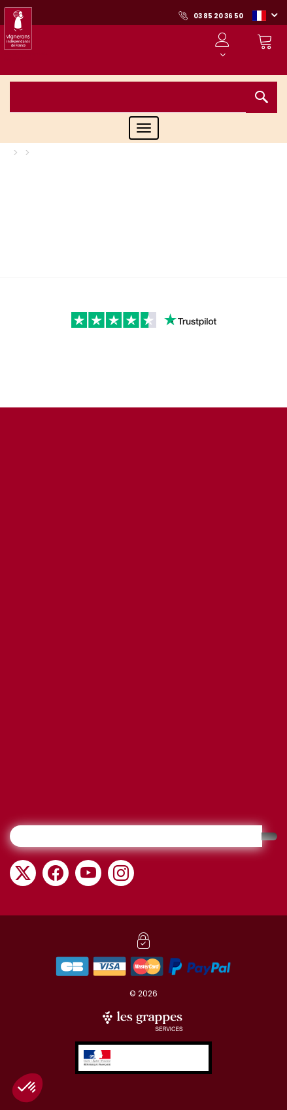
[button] (264, 15)
